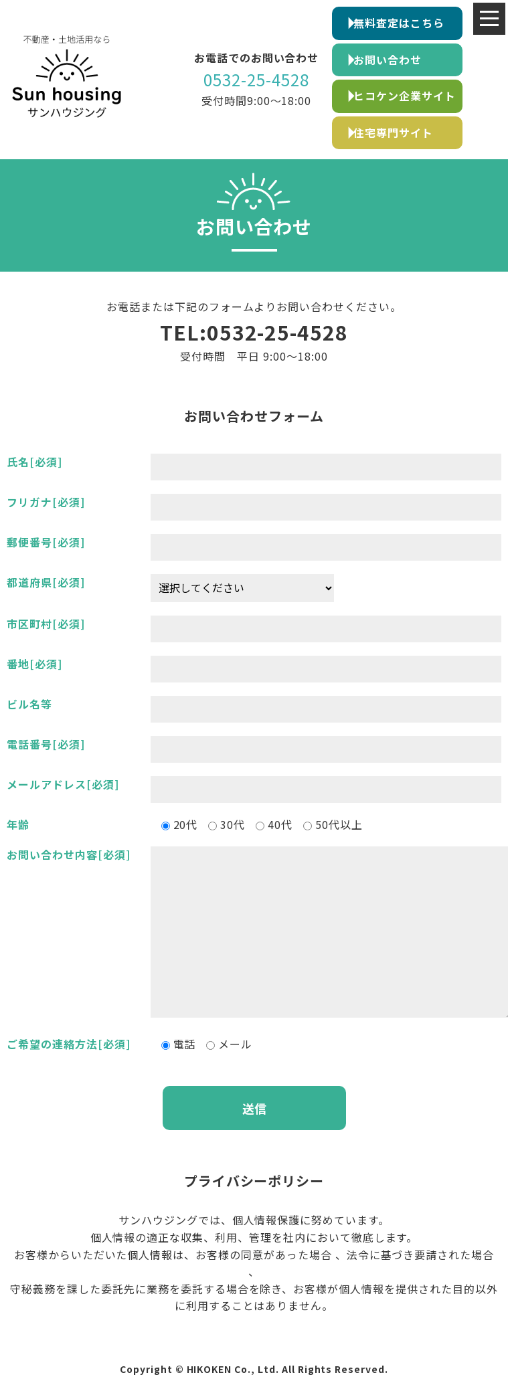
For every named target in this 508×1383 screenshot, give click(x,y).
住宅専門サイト (393, 132)
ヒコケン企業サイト (404, 96)
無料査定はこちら (398, 23)
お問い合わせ (387, 60)
